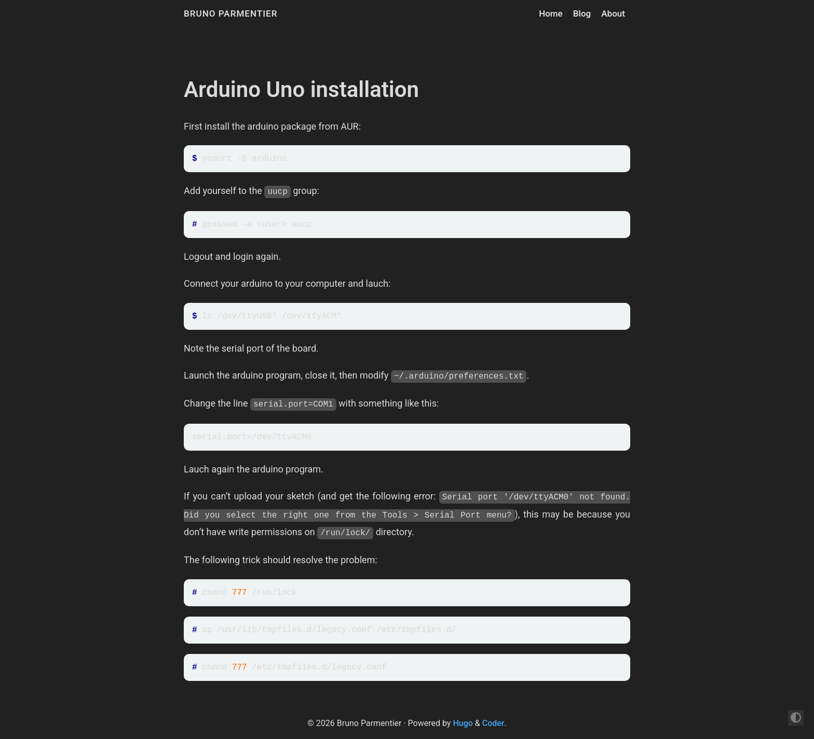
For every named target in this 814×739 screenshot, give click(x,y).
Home (551, 13)
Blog (582, 13)
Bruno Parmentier (230, 13)
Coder (493, 723)
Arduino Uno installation (301, 89)
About (613, 13)
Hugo (462, 723)
